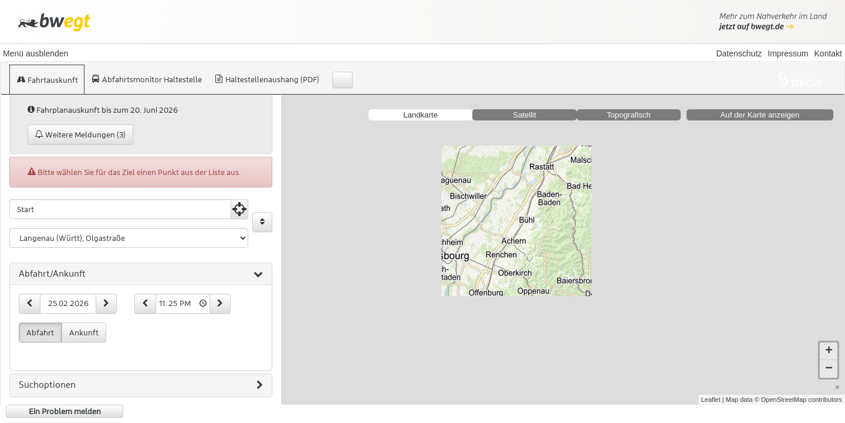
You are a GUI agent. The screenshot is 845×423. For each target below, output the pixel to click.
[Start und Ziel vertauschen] (262, 222)
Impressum (788, 53)
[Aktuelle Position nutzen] (239, 209)
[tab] (141, 274)
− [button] (829, 369)
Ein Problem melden (65, 411)
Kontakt (828, 53)
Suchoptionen (141, 385)
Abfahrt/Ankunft (141, 274)
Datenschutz (739, 53)
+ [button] (829, 351)
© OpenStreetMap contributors (798, 399)
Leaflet (711, 399)
